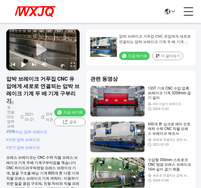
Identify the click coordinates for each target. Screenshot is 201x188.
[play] (42, 49)
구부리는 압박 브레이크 (27, 132)
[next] (34, 64)
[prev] (13, 64)
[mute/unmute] (44, 64)
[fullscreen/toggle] (73, 64)
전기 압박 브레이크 (24, 147)
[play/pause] (23, 64)
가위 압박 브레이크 (24, 140)
